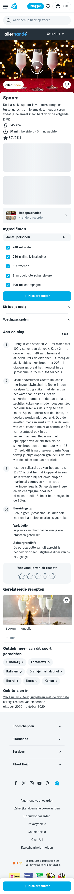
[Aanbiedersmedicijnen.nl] (39, 876)
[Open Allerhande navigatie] (57, 34)
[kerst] (31, 681)
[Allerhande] (16, 34)
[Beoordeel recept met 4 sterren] (45, 576)
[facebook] (15, 783)
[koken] (51, 681)
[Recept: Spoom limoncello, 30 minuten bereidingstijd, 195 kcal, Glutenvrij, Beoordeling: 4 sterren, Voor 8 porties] (37, 619)
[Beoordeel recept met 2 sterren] (29, 576)
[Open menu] (5, 6)
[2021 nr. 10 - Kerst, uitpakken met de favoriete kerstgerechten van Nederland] (37, 700)
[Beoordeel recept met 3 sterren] (37, 576)
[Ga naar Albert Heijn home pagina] (14, 6)
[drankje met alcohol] (45, 672)
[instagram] (31, 783)
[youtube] (39, 783)
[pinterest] (47, 783)
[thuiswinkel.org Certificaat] (50, 876)
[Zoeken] (37, 20)
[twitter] (23, 783)
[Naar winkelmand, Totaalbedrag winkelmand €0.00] (62, 6)
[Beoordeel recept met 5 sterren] (53, 576)
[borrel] (12, 681)
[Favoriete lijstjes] (48, 6)
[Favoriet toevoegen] (66, 600)
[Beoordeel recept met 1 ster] (21, 576)
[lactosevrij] (40, 662)
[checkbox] (8, 247)
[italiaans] (14, 672)
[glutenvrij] (14, 662)
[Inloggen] (35, 6)
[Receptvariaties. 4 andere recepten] (37, 215)
